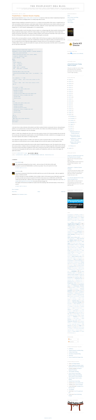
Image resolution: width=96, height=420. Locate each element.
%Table (81, 214)
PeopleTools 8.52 (71, 281)
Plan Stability (73, 287)
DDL (81, 240)
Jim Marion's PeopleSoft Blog (75, 353)
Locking (70, 265)
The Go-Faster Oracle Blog (73, 17)
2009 (70, 110)
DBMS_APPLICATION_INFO (74, 237)
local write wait (81, 263)
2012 (70, 104)
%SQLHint (76, 214)
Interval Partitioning (78, 260)
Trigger (80, 325)
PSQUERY (70, 294)
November (72, 118)
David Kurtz (17, 171)
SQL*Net (82, 313)
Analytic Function (81, 220)
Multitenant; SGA (72, 269)
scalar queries (76, 306)
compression (79, 231)
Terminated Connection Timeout (79, 322)
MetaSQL (69, 268)
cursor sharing (71, 234)
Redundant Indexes (76, 300)
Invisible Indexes (70, 262)
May (71, 130)
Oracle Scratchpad (79, 384)
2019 (70, 93)
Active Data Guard (78, 216)
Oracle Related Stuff (79, 382)
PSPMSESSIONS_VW (79, 293)
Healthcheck (70, 259)
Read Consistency (73, 297)
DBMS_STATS (27, 154)
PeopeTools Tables (78, 277)
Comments (71, 341)
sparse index (82, 310)
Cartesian (73, 228)
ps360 (76, 291)
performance (74, 284)
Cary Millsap (71, 389)
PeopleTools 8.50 (79, 280)
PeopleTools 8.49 (71, 280)
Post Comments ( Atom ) (22, 194)
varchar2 (69, 331)
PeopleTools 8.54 (72, 283)
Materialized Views (73, 266)
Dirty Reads (73, 246)
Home (39, 191)
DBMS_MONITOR (80, 238)
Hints (75, 259)
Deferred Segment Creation (73, 244)
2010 (70, 108)
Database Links (79, 234)
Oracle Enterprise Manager (73, 275)
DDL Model (70, 241)
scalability (71, 306)
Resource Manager (77, 302)
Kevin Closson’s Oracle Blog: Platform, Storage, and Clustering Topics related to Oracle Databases (75, 375)
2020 (70, 91)
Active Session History (73, 217)
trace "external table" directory (75, 324)
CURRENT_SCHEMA (78, 232)
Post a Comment (15, 189)
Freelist (79, 253)
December (72, 116)
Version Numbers (76, 331)
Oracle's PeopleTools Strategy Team (76, 357)
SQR (79, 315)
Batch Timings (72, 227)
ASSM (79, 225)
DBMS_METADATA (71, 238)
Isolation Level (77, 262)
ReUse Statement (77, 303)
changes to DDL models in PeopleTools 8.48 (31, 17)
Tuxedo (75, 327)
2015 (70, 101)
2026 (70, 79)
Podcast (78, 287)
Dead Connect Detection (77, 243)
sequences (70, 309)
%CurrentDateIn (70, 214)
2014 (70, 102)
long (75, 265)
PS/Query (70, 291)
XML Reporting (71, 332)
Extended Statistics (76, 250)
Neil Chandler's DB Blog (74, 371)
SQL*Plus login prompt (73, 315)
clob (77, 228)
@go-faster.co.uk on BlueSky (76, 53)
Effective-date (74, 247)
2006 (70, 148)
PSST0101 (71, 355)
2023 (70, 85)
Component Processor (71, 231)
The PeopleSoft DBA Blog (48, 6)
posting (83, 287)
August (71, 124)
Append (79, 222)
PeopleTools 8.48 (49, 154)
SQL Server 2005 (80, 312)
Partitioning (70, 277)
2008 (70, 112)
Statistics (75, 316)
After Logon (74, 220)
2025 (70, 81)
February (72, 145)
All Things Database (76, 363)
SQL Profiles (72, 312)
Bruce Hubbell (18, 162)
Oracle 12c (82, 274)
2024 (70, 83)
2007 (70, 114)
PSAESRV (71, 293)
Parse (81, 275)
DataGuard (71, 235)
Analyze (73, 222)
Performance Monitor (79, 286)
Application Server (71, 225)
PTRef (74, 294)
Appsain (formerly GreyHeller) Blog (76, 350)
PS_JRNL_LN (79, 290)
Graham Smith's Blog (73, 352)
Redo (80, 299)
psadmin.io (82, 291)
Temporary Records (72, 321)
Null (68, 271)
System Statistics (78, 319)
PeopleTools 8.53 (79, 281)
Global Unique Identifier (72, 257)
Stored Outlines (76, 318)
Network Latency (80, 269)
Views (83, 331)
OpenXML (80, 272)
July (71, 126)
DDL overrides (77, 241)
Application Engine (74, 224)
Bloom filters (79, 227)
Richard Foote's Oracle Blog (74, 381)
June (71, 128)
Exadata (69, 250)
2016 (70, 99)
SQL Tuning (76, 313)
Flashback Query (71, 253)
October (72, 120)
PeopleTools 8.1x (70, 278)
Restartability (70, 303)
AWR (83, 225)
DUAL (78, 246)
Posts (70, 339)
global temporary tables (77, 256)
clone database (81, 228)
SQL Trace (70, 313)
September (72, 122)
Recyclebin (75, 299)
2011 (70, 106)
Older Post (63, 191)
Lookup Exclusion (80, 265)
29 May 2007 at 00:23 (21, 186)
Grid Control (80, 257)
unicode (70, 328)
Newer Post (14, 191)
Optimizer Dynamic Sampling (37, 154)
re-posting (82, 296)
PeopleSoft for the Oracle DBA (27, 181)
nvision (74, 271)
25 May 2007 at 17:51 (21, 167)
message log (80, 266)
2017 (70, 97)
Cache (69, 228)
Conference (70, 232)
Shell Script (75, 310)
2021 (70, 89)
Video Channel (70, 22)
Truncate (69, 327)
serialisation (77, 309)
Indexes (80, 259)
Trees (75, 325)
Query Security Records (75, 296)
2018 (70, 95)
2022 (70, 87)
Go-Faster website (71, 19)
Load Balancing (74, 263)
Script (73, 307)
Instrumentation (70, 260)
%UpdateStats (19, 154)
